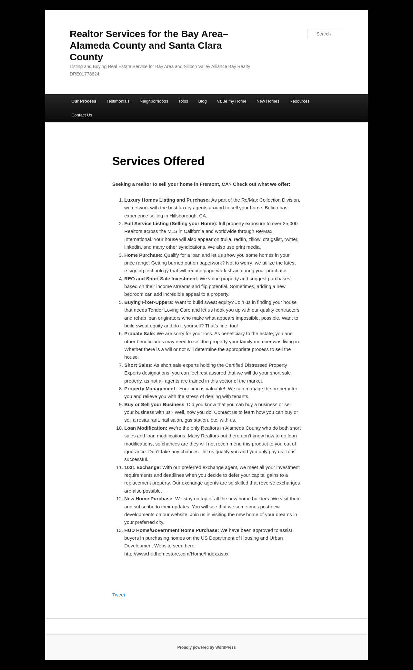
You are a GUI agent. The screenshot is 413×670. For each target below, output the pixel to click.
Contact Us (81, 115)
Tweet (118, 594)
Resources (299, 101)
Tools (183, 101)
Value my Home (232, 101)
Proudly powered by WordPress (206, 647)
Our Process (83, 101)
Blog (202, 101)
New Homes (268, 101)
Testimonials (118, 101)
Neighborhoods (154, 101)
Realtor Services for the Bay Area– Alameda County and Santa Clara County (149, 45)
